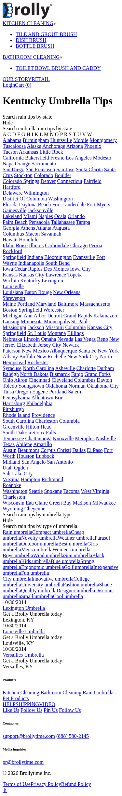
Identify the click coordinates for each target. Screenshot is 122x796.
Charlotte (86, 368)
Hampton (30, 479)
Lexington (52, 280)
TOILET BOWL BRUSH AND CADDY (58, 68)
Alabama (12, 140)
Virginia (11, 479)
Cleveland (62, 380)
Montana (56, 333)
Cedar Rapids (28, 269)
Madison (82, 503)
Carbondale (57, 245)
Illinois (36, 245)
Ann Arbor (34, 315)
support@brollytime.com (29, 736)
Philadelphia (39, 403)
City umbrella (17, 579)
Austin (10, 450)
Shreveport (14, 298)
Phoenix (92, 146)
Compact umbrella (51, 532)
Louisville (13, 286)
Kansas (10, 274)
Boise (21, 245)
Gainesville (14, 210)
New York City (83, 356)
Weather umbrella (76, 538)
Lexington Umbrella (24, 608)
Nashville (106, 438)
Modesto (102, 157)
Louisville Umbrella (24, 631)
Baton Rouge (38, 292)
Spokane (53, 491)
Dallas (79, 450)
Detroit (54, 315)
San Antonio (60, 462)
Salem (74, 391)
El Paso (94, 450)
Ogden (21, 467)
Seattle (36, 491)
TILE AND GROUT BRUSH (46, 34)
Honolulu (28, 239)
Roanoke (12, 485)
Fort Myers (98, 204)
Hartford (11, 187)
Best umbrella (72, 543)
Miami (30, 216)
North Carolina (38, 368)
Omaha (48, 339)
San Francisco (40, 169)
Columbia (75, 327)
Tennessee (13, 438)
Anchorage (53, 146)
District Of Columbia (25, 198)
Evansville (84, 257)
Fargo (77, 374)
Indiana (35, 257)
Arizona (74, 146)
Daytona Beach (35, 204)
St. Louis (36, 333)
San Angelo (33, 462)
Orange (22, 163)
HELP (9, 704)
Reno (102, 339)
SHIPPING (27, 704)
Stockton (23, 175)
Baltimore (68, 304)
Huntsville (61, 140)
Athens (27, 228)
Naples (45, 216)
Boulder (63, 175)
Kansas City (31, 274)
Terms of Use (17, 784)
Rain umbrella (17, 532)
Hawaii (10, 239)
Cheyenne (34, 508)
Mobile (80, 140)
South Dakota (17, 432)
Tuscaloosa (14, 146)
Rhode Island (16, 415)
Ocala (60, 216)
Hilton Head (39, 427)
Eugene (40, 391)
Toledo (10, 386)
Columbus (13, 234)
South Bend (57, 263)
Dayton (104, 380)
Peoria (95, 245)
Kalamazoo (105, 315)
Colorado (43, 175)
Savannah (51, 234)
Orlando (76, 216)
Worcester (53, 310)
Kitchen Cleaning (21, 692)
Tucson (10, 152)
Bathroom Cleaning (60, 692)
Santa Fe (87, 350)
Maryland (46, 304)
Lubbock (45, 456)
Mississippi (14, 327)
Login (9, 85)
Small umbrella (37, 596)
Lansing (11, 321)
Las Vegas (85, 339)
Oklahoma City (103, 386)
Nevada (65, 339)
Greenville (14, 427)
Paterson (11, 350)
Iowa (8, 269)
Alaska (34, 146)
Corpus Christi (55, 450)
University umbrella (42, 584)
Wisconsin (13, 503)
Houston (25, 456)
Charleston (46, 421)
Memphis (84, 438)
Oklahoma (56, 386)
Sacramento (44, 163)
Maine (9, 304)
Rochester (37, 362)
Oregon (23, 391)
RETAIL (41, 79)
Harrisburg (14, 403)
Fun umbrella (35, 573)
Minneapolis (57, 321)
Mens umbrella (36, 549)
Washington (60, 198)
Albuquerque (63, 350)
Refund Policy (76, 784)
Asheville (65, 368)
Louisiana (13, 292)
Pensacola (39, 222)
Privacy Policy (46, 784)
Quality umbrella (39, 590)
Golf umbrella (78, 567)
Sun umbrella (78, 555)
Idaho (8, 245)
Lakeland (12, 216)
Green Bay (60, 503)
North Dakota (34, 374)
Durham (105, 368)
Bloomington (58, 257)
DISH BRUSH (31, 40)
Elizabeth (26, 345)
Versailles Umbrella (23, 655)
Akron (20, 380)
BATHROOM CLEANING (32, 57)
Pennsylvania (16, 397)
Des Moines (56, 269)
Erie (59, 397)
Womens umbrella (71, 549)
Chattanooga (38, 438)
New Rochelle (51, 356)
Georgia (11, 228)
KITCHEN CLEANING (29, 23)
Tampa (83, 222)
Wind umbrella (48, 555)
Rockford (12, 251)
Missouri (55, 327)
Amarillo (42, 444)
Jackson (36, 327)
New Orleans (66, 292)
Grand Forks (98, 374)
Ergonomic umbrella (42, 567)
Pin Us (51, 710)
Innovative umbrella (52, 579)
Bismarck (60, 374)
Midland (11, 462)
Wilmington (36, 193)
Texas (9, 444)
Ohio (8, 380)
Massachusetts (95, 304)
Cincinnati (39, 380)
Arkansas (28, 152)
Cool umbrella (68, 596)
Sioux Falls (44, 432)
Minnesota (32, 321)
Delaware (12, 193)
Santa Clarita (89, 169)
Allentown (42, 397)
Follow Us (31, 710)
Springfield (14, 257)
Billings (75, 333)
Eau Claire (37, 503)
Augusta (61, 228)
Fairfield (93, 181)
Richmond (52, 479)
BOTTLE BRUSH (35, 46)
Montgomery (103, 140)
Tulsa (8, 391)
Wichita (11, 280)
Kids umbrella (36, 561)
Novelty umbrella (39, 538)
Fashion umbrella (81, 584)
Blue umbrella (65, 561)
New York (108, 350)
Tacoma (71, 491)
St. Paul (79, 321)
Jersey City (49, 345)
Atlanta (43, 228)
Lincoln (31, 339)
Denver (48, 181)
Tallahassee (63, 222)
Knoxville (63, 438)
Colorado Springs (21, 181)
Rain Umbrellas (99, 692)
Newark (70, 345)
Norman (76, 386)
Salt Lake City (18, 473)
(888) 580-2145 (72, 736)
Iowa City (80, 269)
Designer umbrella (76, 590)
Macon (32, 234)
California (13, 157)
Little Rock (51, 152)
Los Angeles (79, 157)
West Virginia (95, 491)
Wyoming (13, 508)
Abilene (24, 444)
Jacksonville (40, 210)
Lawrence (56, 274)
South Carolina (18, 421)
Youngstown (31, 386)
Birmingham (36, 140)
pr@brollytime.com (23, 762)
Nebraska (12, 339)
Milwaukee (104, 503)
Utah (8, 467)
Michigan (12, 315)
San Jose (65, 169)
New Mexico (35, 350)
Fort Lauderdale (69, 204)
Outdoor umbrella (39, 543)
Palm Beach (15, 222)
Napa (8, 163)
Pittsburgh (13, 409)
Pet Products (16, 698)
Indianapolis (31, 263)
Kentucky (30, 280)
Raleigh (11, 374)
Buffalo (27, 356)
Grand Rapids (77, 315)
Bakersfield (37, 157)
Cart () (23, 85)
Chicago (79, 245)
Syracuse (12, 368)
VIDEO (47, 704)
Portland (26, 304)
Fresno (57, 157)
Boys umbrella (18, 555)
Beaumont (28, 450)
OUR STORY (17, 79)
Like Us (11, 710)
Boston (10, 310)
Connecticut (69, 181)
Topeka (75, 274)
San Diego (13, 169)
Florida (10, 204)
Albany (10, 356)
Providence (43, 415)
